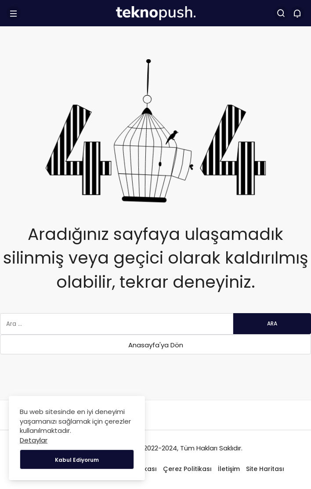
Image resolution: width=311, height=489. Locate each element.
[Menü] (14, 13)
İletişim (229, 468)
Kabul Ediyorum (77, 460)
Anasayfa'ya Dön (155, 345)
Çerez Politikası (187, 468)
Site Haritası (265, 468)
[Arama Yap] (281, 13)
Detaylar (33, 440)
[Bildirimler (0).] (297, 13)
